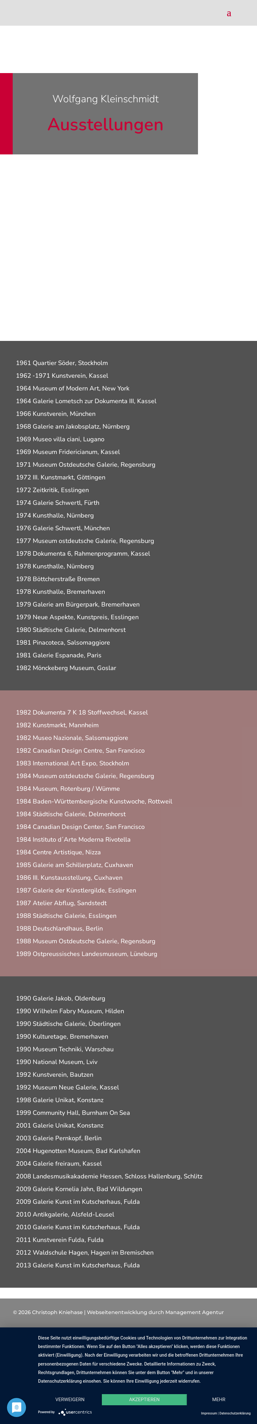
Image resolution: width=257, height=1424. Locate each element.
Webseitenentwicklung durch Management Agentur (155, 1312)
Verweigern (70, 1399)
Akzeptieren (144, 1399)
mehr (219, 1399)
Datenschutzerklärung (235, 1413)
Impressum (209, 1413)
